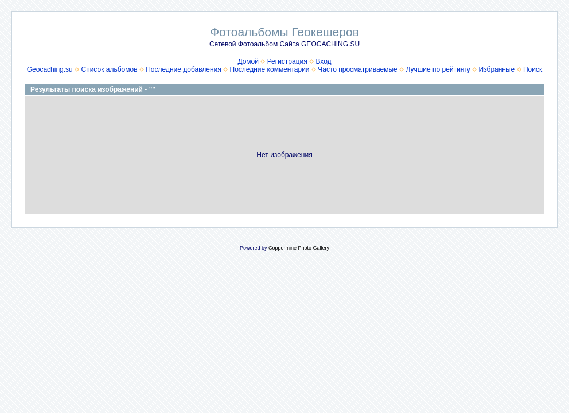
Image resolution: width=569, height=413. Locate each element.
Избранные (497, 69)
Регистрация (287, 61)
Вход (323, 61)
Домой (248, 61)
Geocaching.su (50, 69)
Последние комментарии (270, 69)
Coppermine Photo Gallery (298, 248)
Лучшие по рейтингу (438, 69)
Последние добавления (183, 69)
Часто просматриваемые (357, 69)
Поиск (532, 69)
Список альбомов (109, 69)
